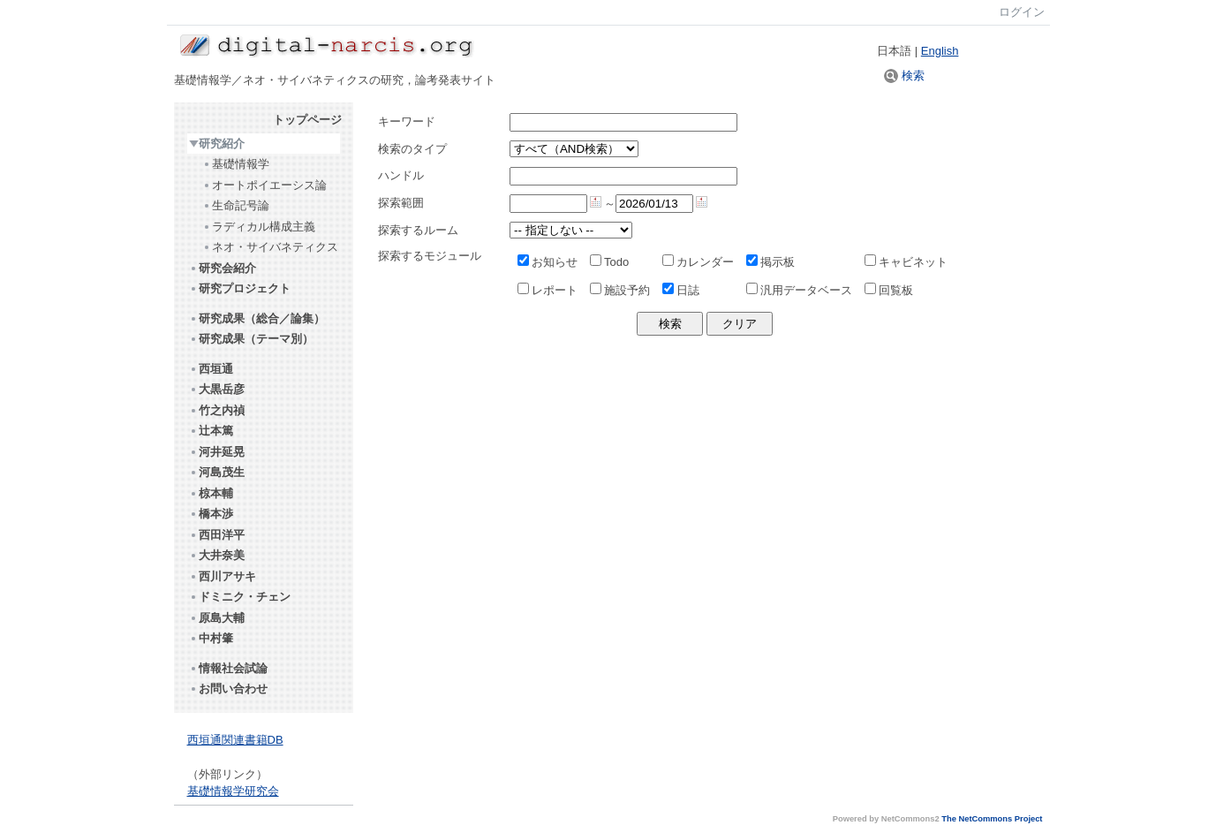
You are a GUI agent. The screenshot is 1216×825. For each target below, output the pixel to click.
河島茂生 (217, 472)
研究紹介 (217, 143)
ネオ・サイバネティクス (270, 247)
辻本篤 (211, 430)
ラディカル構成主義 (258, 226)
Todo (609, 262)
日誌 (680, 290)
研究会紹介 (222, 268)
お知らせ (547, 262)
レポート (547, 290)
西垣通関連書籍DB (235, 739)
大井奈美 (217, 555)
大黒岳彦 (217, 389)
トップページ (307, 119)
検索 (904, 75)
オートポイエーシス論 (264, 185)
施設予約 (620, 290)
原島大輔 (217, 617)
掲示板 (770, 262)
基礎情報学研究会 (233, 791)
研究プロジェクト (240, 288)
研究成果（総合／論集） (257, 318)
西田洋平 (217, 534)
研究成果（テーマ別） (251, 338)
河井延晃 (217, 451)
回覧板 (889, 290)
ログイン (1022, 12)
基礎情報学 (235, 163)
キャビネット (906, 262)
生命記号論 (235, 205)
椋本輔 (211, 493)
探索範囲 (401, 202)
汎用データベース (799, 290)
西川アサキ (222, 576)
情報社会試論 (228, 668)
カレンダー (698, 262)
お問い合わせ (228, 688)
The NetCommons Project (991, 818)
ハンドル (401, 175)
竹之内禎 (217, 410)
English (940, 50)
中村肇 (211, 638)
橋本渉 (211, 513)
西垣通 (211, 368)
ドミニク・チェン (240, 596)
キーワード (406, 121)
